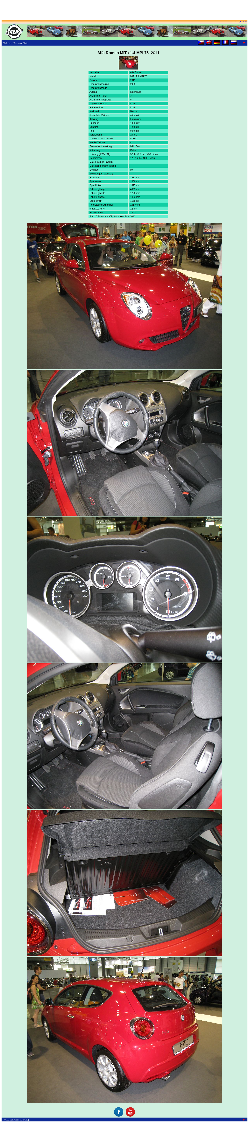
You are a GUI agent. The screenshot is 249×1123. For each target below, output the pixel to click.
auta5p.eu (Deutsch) (239, 22)
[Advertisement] (124, 10)
